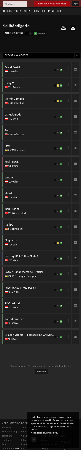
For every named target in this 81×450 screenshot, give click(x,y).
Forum (36, 11)
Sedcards (7, 11)
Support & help (10, 431)
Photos (17, 11)
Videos (27, 11)
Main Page (7, 427)
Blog (59, 11)
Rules (5, 444)
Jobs (44, 11)
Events (51, 11)
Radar (24, 448)
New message (41, 371)
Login (76, 4)
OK (34, 439)
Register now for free (52, 3)
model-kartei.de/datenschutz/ (44, 433)
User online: (10, 448)
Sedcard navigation (17, 55)
